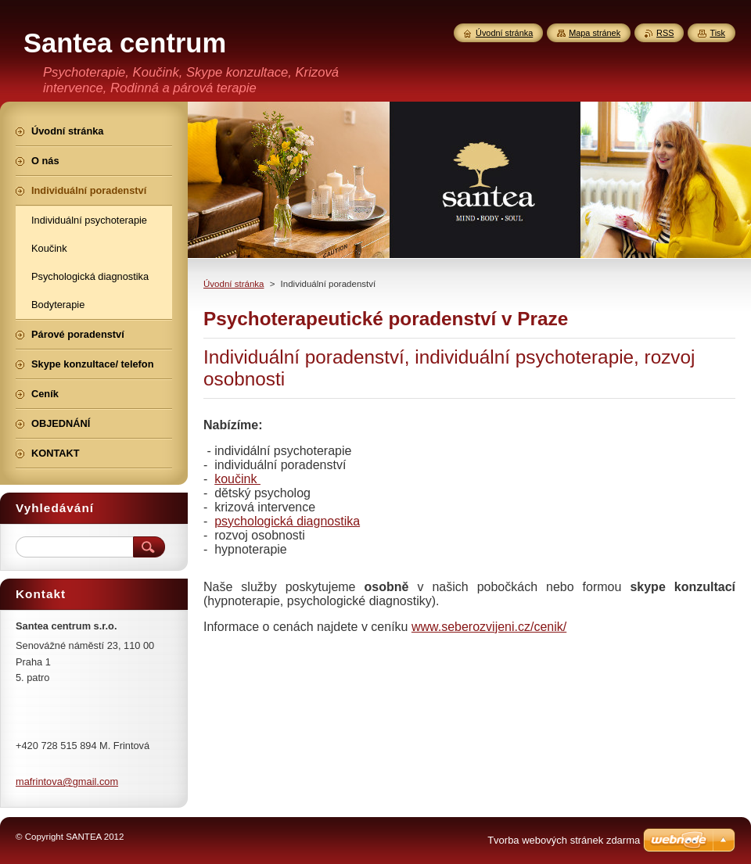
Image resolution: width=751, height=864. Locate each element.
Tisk (717, 33)
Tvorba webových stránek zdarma (563, 840)
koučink (237, 479)
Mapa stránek (594, 33)
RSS (665, 33)
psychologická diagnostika (287, 521)
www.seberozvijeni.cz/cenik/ (488, 626)
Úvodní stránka (233, 284)
